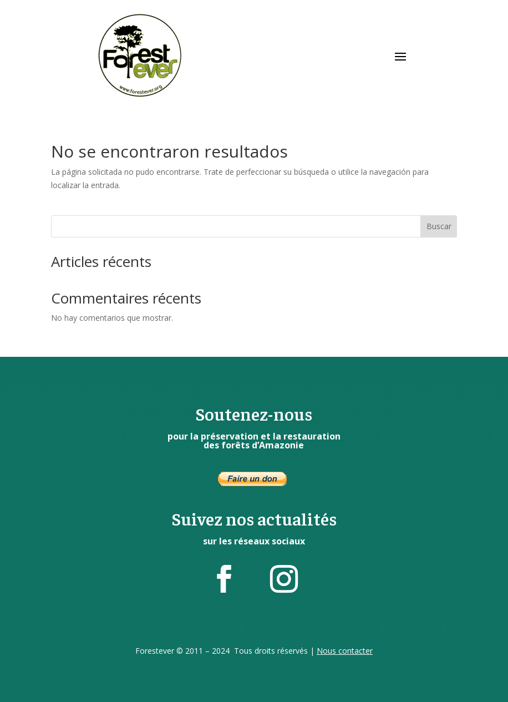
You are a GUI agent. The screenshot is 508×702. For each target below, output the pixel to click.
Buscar (438, 226)
